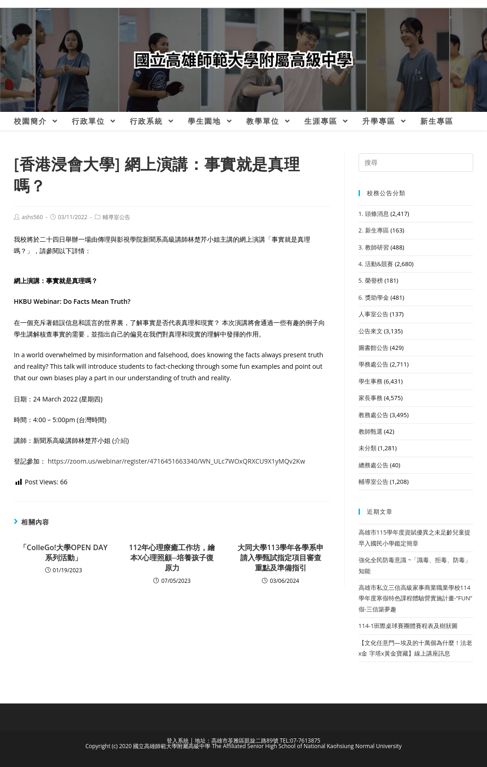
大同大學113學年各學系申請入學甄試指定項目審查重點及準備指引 (281, 557)
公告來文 (371, 331)
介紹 (120, 440)
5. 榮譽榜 (371, 280)
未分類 (368, 448)
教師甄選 (371, 431)
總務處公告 (373, 465)
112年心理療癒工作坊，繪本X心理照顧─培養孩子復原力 (172, 557)
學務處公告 (373, 364)
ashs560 (32, 217)
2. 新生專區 (374, 230)
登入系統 (178, 740)
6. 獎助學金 (374, 297)
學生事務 (371, 381)
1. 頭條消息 (374, 213)
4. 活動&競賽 (376, 264)
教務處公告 (373, 415)
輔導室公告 (116, 217)
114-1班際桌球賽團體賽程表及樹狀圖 (408, 626)
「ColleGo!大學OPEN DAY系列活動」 (63, 552)
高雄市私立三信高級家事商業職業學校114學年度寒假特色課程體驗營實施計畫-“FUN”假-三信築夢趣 (415, 598)
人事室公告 (373, 314)
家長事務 (371, 398)
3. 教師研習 (374, 247)
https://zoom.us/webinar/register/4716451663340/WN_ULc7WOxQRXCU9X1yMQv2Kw (176, 461)
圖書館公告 (373, 347)
